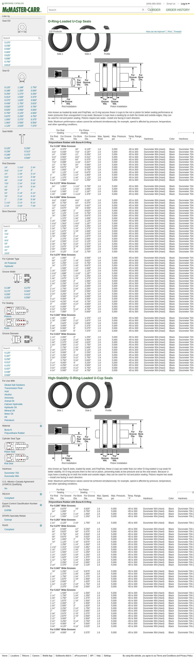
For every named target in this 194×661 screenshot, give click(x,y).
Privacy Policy (186, 656)
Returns (25, 656)
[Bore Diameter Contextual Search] (22, 226)
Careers (35, 656)
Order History (178, 9)
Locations (15, 656)
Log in (185, 3)
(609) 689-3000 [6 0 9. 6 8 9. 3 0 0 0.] (153, 3)
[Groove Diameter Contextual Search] (22, 348)
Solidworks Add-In (63, 656)
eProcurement (81, 656)
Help (99, 656)
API (91, 656)
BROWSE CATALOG (14, 3)
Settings (107, 656)
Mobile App (47, 656)
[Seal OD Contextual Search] (22, 38)
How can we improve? (155, 31)
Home (4, 656)
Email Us (171, 3)
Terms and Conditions (166, 656)
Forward (177, 31)
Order (155, 9)
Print (170, 31)
